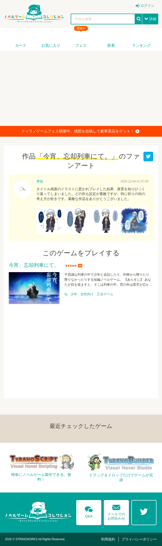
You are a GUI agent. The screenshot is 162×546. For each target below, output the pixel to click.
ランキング (141, 45)
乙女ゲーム (105, 294)
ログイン (147, 6)
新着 (111, 45)
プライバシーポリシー (139, 539)
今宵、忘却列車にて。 (34, 265)
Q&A (89, 511)
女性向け (87, 294)
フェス (81, 45)
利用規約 (108, 539)
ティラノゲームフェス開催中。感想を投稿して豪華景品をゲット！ (80, 131)
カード (20, 45)
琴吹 (39, 181)
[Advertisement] (81, 88)
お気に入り (50, 45)
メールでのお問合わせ (116, 511)
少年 (74, 294)
